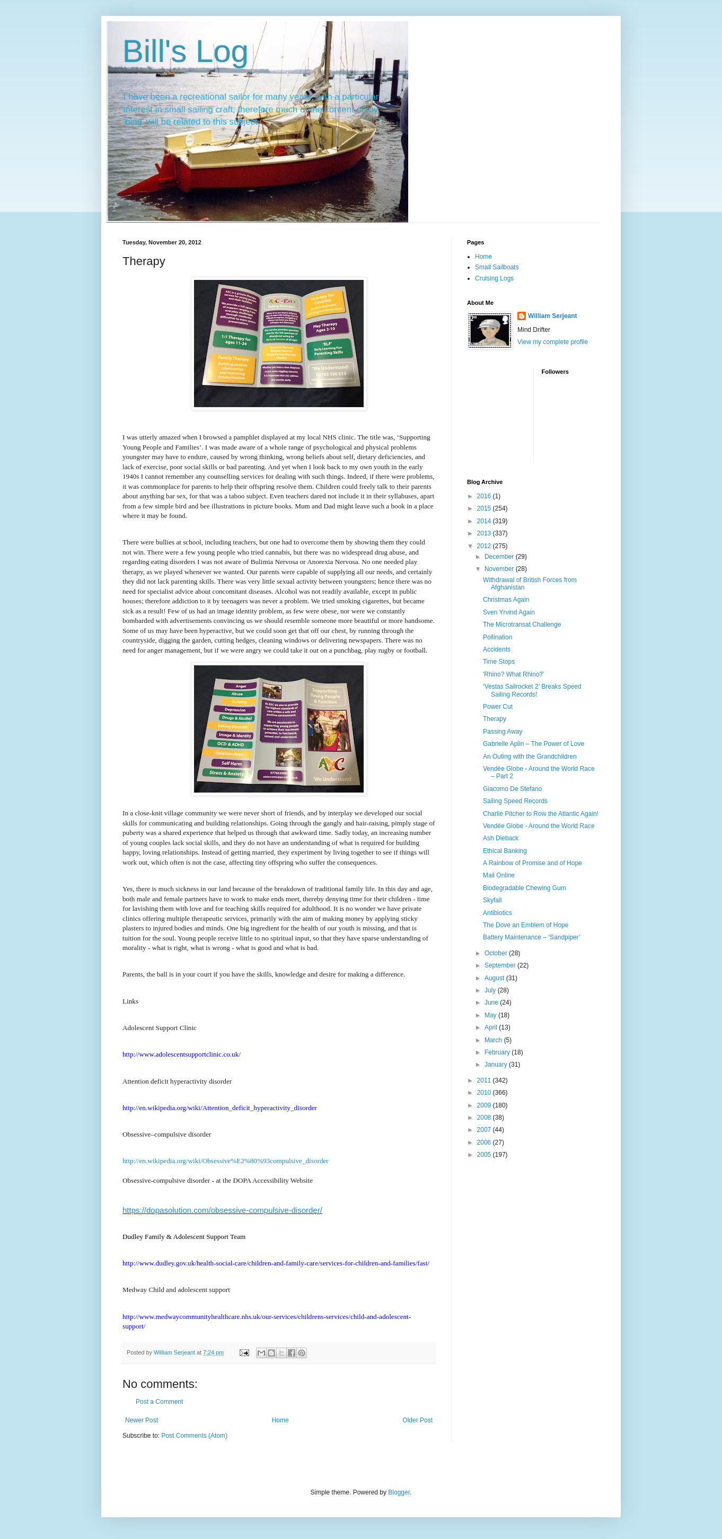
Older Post (417, 1420)
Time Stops (499, 661)
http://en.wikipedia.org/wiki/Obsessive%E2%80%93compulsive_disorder (225, 1161)
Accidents (496, 649)
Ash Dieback (500, 838)
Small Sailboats (497, 267)
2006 (485, 1142)
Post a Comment (159, 1401)
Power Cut (498, 706)
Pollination (497, 637)
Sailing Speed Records (515, 801)
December (500, 556)
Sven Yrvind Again (509, 612)
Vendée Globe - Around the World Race (539, 826)
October (497, 953)
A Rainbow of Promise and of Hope (532, 863)
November (500, 569)
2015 (485, 508)
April (492, 1027)
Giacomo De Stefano (512, 789)
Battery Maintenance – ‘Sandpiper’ (531, 937)
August (495, 978)
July (491, 990)
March (494, 1040)
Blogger (399, 1492)
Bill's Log (185, 51)
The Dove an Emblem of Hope (525, 925)
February (498, 1052)
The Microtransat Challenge (522, 624)
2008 (485, 1117)
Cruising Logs (494, 278)
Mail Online (499, 875)
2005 (485, 1154)
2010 (485, 1092)
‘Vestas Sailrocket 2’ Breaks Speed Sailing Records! (532, 690)
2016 (485, 496)
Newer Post (141, 1420)
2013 (485, 533)
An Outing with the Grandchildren (530, 756)
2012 (485, 546)
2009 (485, 1105)
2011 (485, 1080)
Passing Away (503, 731)
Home (280, 1420)
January (497, 1064)
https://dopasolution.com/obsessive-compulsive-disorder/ (222, 1210)
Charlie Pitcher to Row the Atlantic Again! (540, 813)
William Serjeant (552, 316)
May (491, 1015)
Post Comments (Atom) (194, 1435)
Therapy (494, 719)
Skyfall (492, 900)
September (501, 965)
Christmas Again (506, 599)
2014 (485, 521)
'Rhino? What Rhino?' (513, 674)
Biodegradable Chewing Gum (524, 888)
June (492, 1002)
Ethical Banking (505, 851)
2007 (485, 1129)
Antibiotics (497, 913)
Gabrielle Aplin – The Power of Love (533, 743)
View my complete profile (552, 342)
